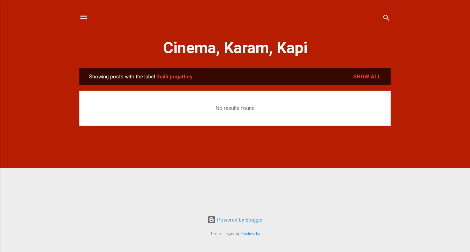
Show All (367, 77)
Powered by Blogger (235, 220)
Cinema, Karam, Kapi (235, 47)
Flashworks (250, 233)
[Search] (386, 19)
